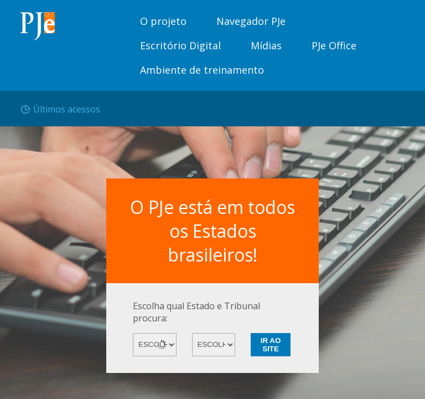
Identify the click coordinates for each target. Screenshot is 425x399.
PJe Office (334, 45)
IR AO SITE (271, 344)
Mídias (266, 45)
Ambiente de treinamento (202, 69)
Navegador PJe (251, 21)
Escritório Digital (180, 45)
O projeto (163, 21)
